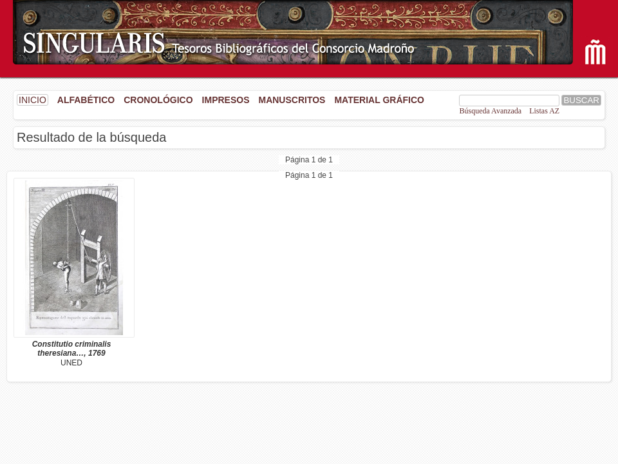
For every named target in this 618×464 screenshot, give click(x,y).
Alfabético (86, 100)
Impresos (226, 100)
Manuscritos (291, 100)
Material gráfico (379, 100)
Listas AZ (544, 110)
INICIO (32, 100)
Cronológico (158, 100)
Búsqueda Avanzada (490, 110)
